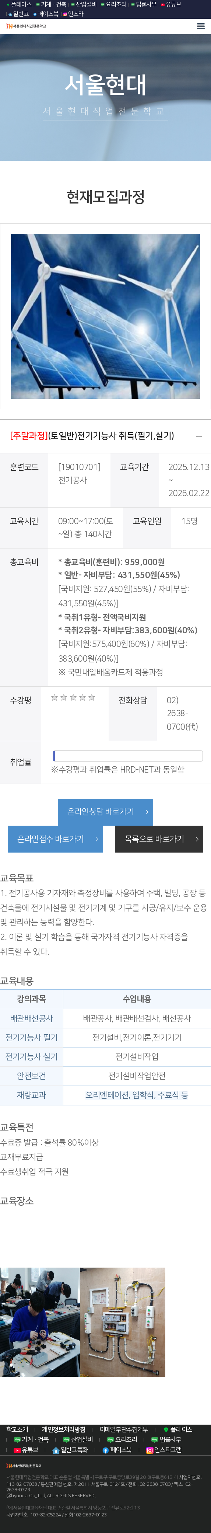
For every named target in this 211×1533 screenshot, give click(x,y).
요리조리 (113, 4)
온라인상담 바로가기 (100, 812)
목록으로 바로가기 (154, 839)
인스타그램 (164, 1450)
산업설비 (83, 4)
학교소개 (17, 1429)
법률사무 (144, 4)
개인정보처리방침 (63, 1429)
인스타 (73, 14)
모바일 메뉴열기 (201, 26)
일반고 (18, 14)
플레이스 (19, 4)
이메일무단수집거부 (123, 1429)
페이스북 (46, 14)
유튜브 (171, 4)
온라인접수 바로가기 (50, 839)
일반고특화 (70, 1450)
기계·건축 (51, 4)
